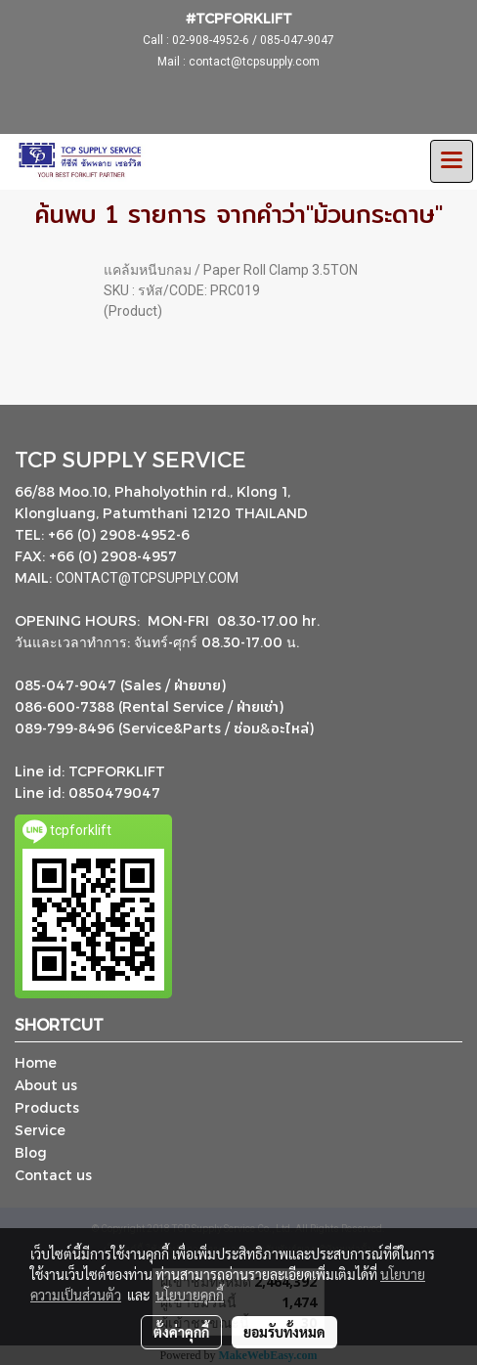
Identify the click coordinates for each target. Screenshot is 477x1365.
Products (47, 1107)
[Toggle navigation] (451, 161)
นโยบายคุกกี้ (189, 1294)
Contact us (53, 1175)
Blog (31, 1152)
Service (40, 1130)
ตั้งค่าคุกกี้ (181, 1332)
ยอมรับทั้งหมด (284, 1332)
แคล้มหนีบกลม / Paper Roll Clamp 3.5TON (231, 270)
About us (46, 1085)
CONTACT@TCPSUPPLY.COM (148, 578)
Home (36, 1062)
